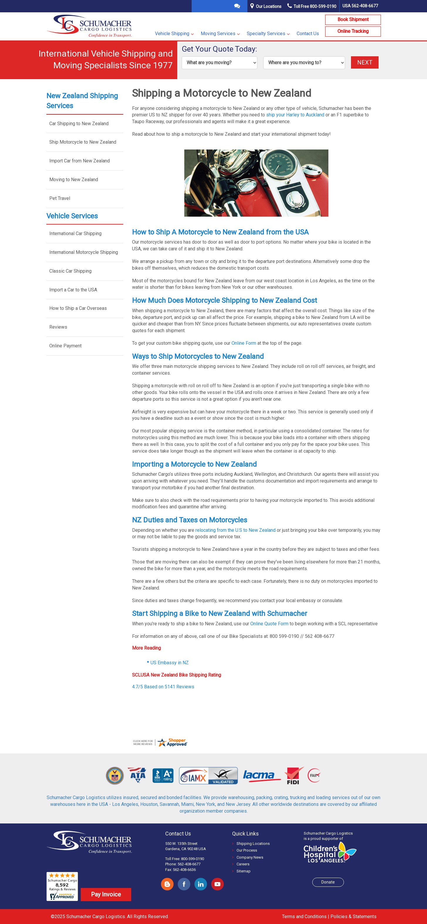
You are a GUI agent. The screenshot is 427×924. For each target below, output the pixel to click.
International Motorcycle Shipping (83, 252)
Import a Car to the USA (73, 290)
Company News (247, 857)
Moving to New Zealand (73, 179)
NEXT (364, 62)
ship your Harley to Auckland (295, 115)
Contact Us (308, 33)
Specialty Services (266, 33)
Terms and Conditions (304, 916)
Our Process (244, 850)
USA (360, 6)
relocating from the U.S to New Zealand (235, 530)
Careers (240, 864)
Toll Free (311, 6)
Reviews (58, 327)
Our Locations (268, 6)
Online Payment (65, 346)
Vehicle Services (72, 216)
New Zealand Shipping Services (82, 101)
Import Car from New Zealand (79, 161)
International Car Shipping (75, 233)
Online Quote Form (269, 623)
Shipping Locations (251, 843)
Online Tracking (353, 31)
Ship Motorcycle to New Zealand (82, 142)
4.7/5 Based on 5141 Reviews (163, 686)
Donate (328, 881)
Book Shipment (353, 19)
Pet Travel (59, 198)
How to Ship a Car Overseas (78, 308)
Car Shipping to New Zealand (79, 123)
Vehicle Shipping (172, 33)
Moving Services (218, 33)
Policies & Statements (353, 916)
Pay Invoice (106, 893)
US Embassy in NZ (170, 662)
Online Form (244, 343)
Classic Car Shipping (70, 271)
